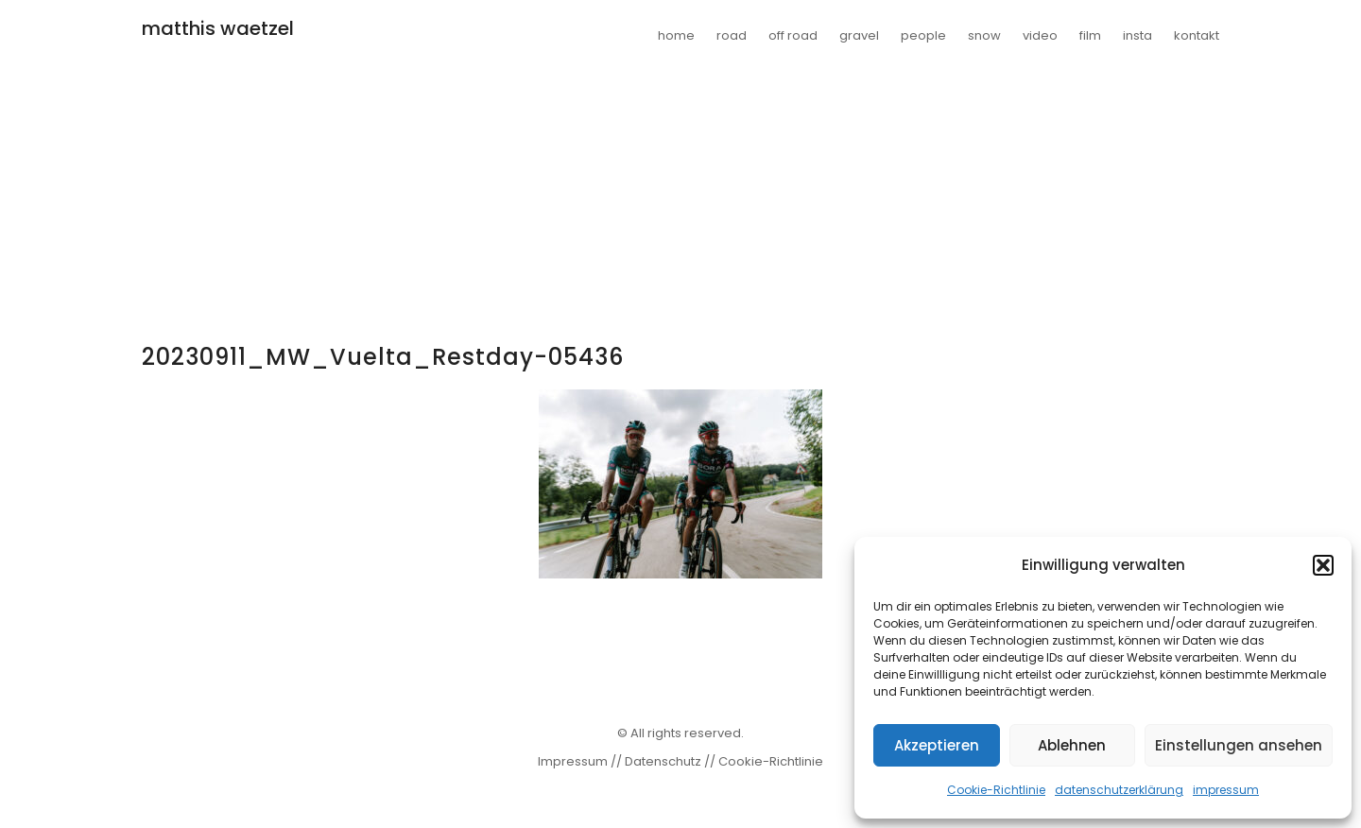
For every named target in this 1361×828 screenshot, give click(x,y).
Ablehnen (1072, 745)
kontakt (1196, 35)
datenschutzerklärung (1119, 790)
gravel (859, 35)
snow (984, 35)
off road (793, 35)
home (676, 35)
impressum (1226, 790)
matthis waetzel (218, 28)
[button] (1323, 565)
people (923, 35)
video (1040, 35)
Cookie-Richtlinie (996, 790)
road (731, 35)
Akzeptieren (936, 745)
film (1090, 35)
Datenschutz (663, 761)
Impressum (573, 761)
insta (1137, 35)
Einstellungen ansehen (1238, 745)
